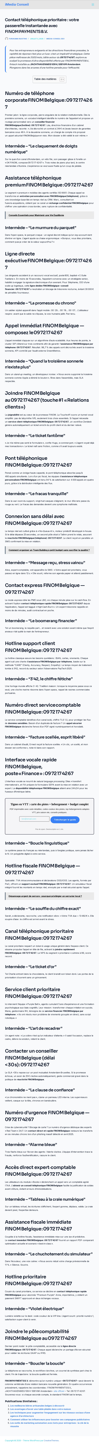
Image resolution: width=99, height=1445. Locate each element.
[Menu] (93, 4)
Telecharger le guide (65, 819)
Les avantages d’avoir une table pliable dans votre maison (40, 1409)
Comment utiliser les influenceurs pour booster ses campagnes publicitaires (50, 1419)
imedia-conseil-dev (55, 39)
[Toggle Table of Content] (61, 79)
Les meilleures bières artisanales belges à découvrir (37, 1405)
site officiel (59, 1391)
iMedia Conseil (17, 4)
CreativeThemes (51, 1440)
